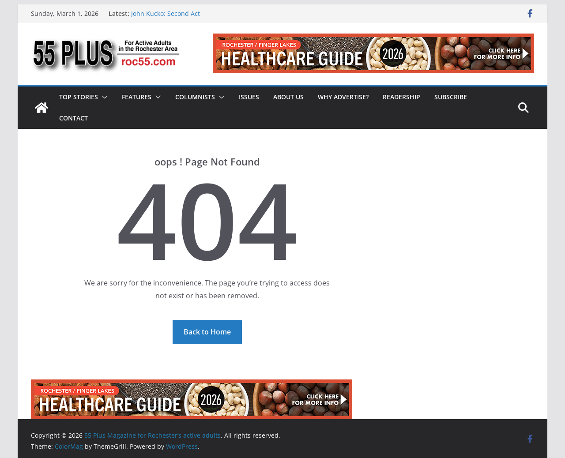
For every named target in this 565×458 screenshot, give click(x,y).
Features (136, 97)
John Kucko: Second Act (165, 13)
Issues (249, 97)
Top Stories (78, 97)
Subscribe (450, 97)
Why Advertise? (343, 97)
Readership (401, 97)
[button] (103, 97)
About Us (288, 97)
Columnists (195, 97)
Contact (73, 118)
